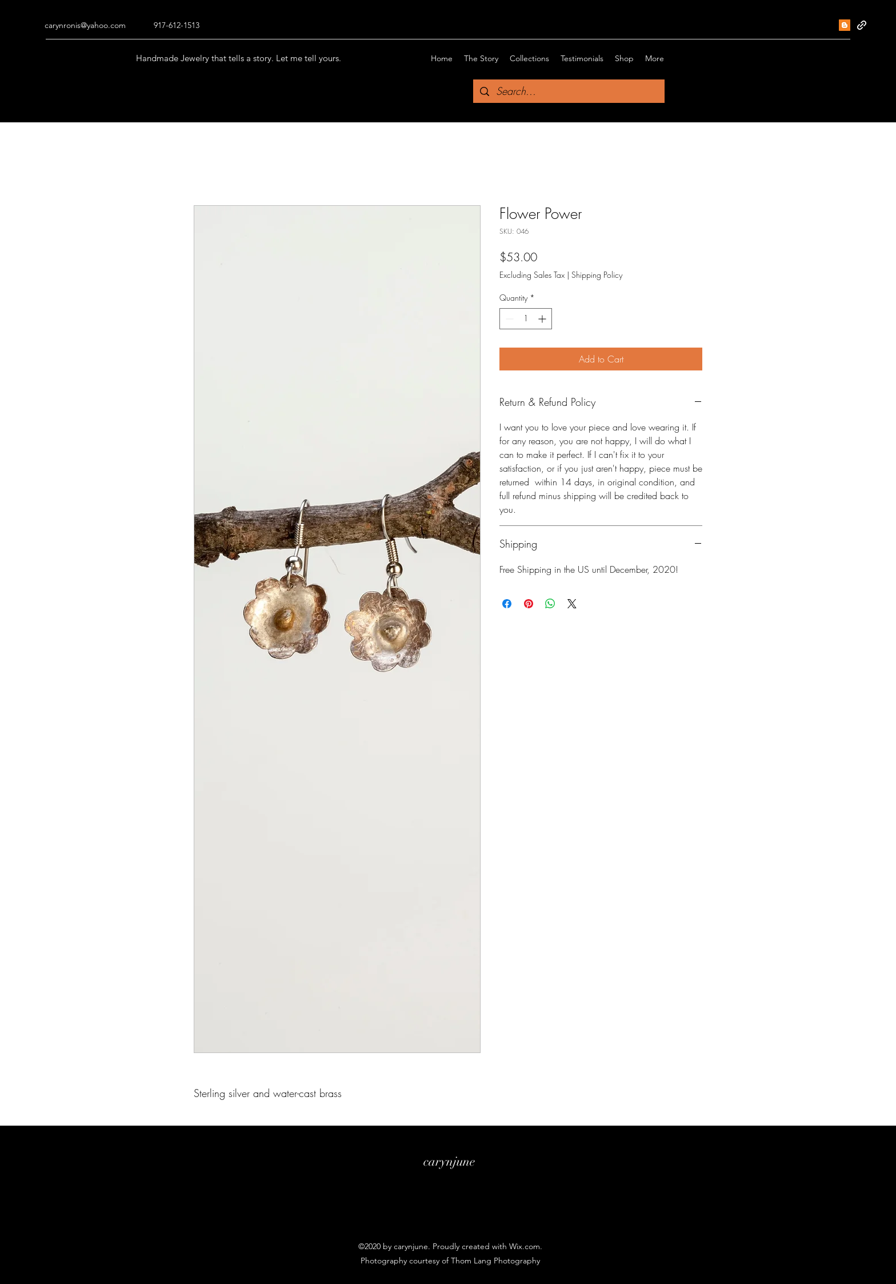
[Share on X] (572, 604)
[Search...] (568, 91)
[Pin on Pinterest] (528, 604)
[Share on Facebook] (507, 604)
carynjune (449, 1161)
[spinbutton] (525, 319)
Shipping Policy (596, 274)
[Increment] (543, 319)
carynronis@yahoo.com (85, 25)
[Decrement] (508, 319)
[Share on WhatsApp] (550, 604)
